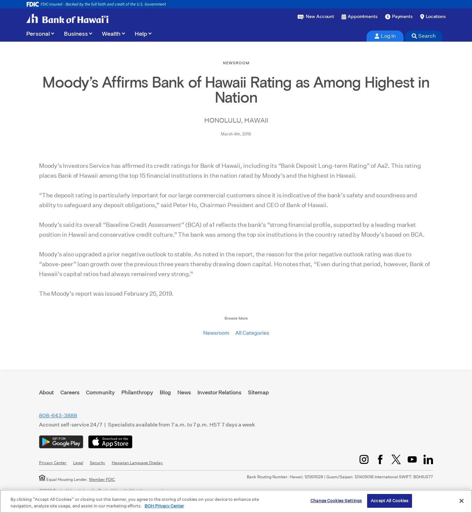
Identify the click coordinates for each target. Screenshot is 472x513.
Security (97, 462)
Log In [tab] (385, 36)
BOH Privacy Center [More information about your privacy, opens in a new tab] (164, 506)
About (46, 392)
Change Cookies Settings (336, 500)
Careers (69, 392)
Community (100, 392)
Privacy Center (53, 462)
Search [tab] (424, 36)
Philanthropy (137, 392)
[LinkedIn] (428, 459)
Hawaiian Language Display (137, 462)
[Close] (461, 501)
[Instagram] (364, 459)
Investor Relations (219, 392)
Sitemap (258, 392)
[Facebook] (380, 459)
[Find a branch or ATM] (433, 16)
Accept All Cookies (389, 500)
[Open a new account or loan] (316, 16)
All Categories (252, 333)
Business (76, 34)
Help (141, 34)
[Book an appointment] (360, 16)
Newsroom (216, 333)
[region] (236, 501)
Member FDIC (102, 479)
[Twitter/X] (396, 459)
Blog (165, 392)
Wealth (111, 34)
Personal (38, 34)
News (184, 392)
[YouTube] (412, 459)
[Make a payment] (399, 16)
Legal (78, 462)
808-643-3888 (58, 415)
